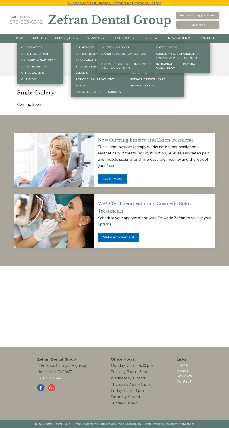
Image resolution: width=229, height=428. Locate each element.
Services (94, 38)
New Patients (179, 38)
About (38, 38)
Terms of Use (107, 423)
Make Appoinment (118, 237)
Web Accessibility (129, 423)
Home (19, 38)
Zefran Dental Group (109, 20)
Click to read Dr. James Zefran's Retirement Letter (114, 3)
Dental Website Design (158, 423)
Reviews (152, 38)
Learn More (112, 179)
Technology (123, 38)
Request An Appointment (198, 15)
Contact (207, 38)
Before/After (66, 38)
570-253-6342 (26, 22)
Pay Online (197, 24)
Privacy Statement (84, 423)
